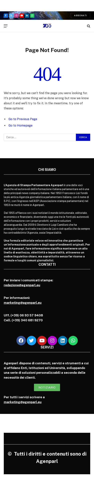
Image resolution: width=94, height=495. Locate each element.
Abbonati (80, 15)
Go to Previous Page (22, 119)
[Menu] (6, 26)
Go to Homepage (20, 125)
